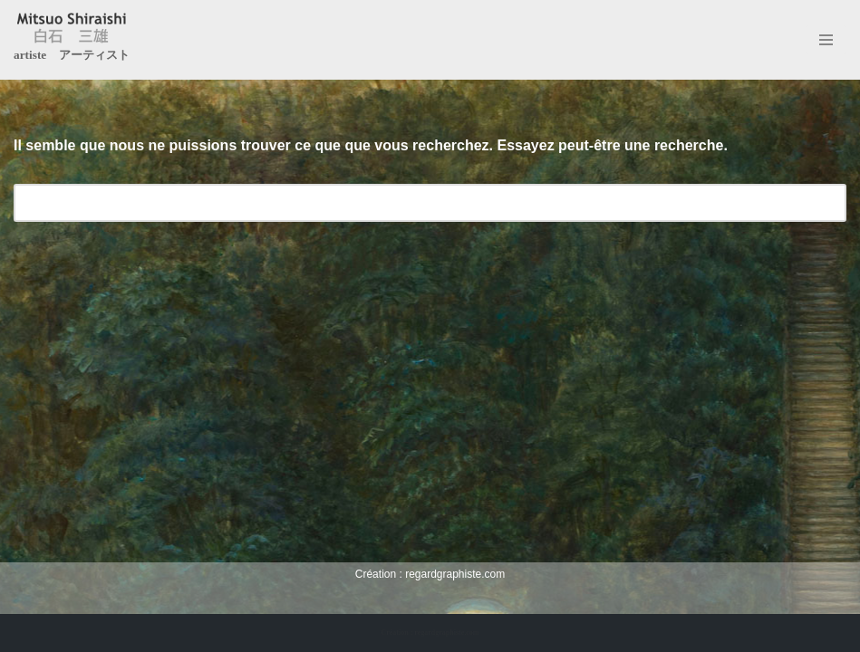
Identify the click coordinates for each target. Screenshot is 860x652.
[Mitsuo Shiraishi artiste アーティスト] (72, 40)
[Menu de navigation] (826, 39)
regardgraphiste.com (455, 574)
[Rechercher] (410, 203)
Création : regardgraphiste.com (429, 632)
